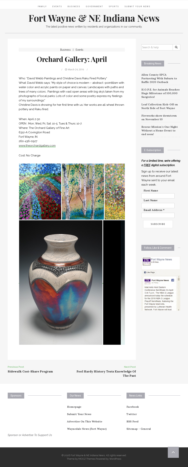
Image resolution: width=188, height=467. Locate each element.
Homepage (74, 406)
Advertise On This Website (84, 421)
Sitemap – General (138, 428)
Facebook (132, 406)
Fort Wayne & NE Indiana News (94, 18)
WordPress (115, 458)
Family (42, 6)
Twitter (131, 414)
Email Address (154, 210)
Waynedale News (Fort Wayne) (87, 428)
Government (94, 6)
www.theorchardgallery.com (37, 145)
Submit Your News (137, 6)
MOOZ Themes (86, 458)
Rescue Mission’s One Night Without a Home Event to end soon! (159, 130)
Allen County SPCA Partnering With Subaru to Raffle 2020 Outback (159, 78)
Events (57, 6)
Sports (114, 6)
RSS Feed (132, 421)
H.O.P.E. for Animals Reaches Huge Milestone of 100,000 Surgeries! (160, 93)
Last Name (151, 200)
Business (74, 6)
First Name (151, 190)
